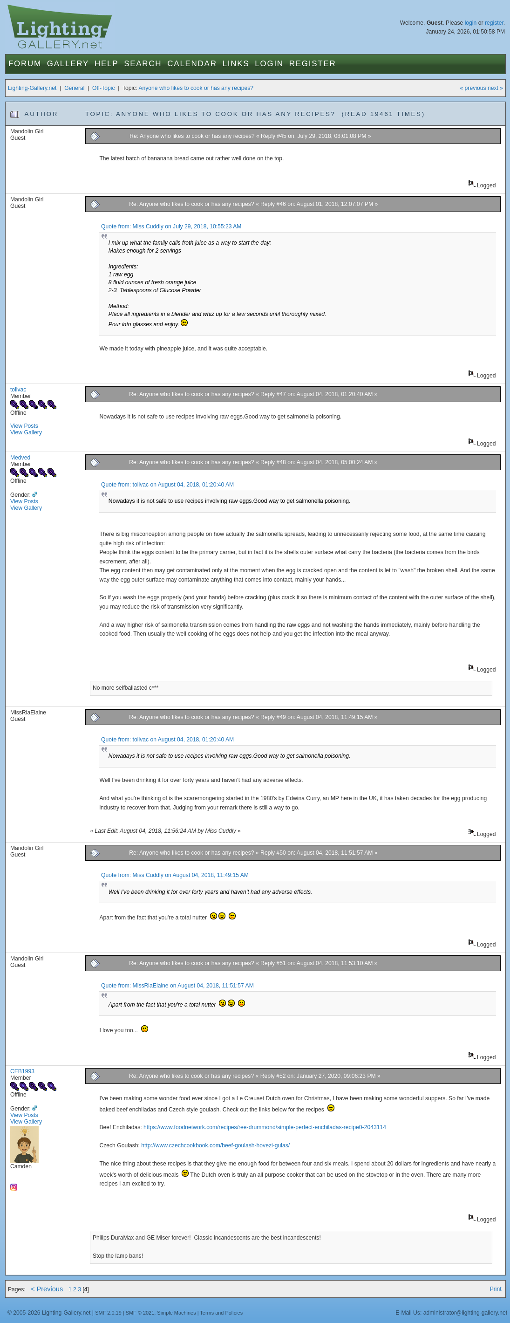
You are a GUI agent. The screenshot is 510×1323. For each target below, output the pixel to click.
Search (143, 63)
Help (106, 63)
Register (312, 63)
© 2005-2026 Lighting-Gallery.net (48, 1312)
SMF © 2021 (140, 1313)
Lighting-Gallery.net (32, 88)
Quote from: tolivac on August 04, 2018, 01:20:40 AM (167, 484)
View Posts (24, 426)
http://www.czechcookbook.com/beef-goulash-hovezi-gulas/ (215, 1145)
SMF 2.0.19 (108, 1313)
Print (496, 1289)
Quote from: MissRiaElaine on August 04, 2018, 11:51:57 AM (177, 985)
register (494, 23)
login (471, 23)
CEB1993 (22, 1071)
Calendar (192, 63)
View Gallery (26, 432)
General (74, 88)
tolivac (18, 389)
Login (269, 63)
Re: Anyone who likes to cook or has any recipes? (191, 136)
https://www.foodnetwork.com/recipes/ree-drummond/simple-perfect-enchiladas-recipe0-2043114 (264, 1127)
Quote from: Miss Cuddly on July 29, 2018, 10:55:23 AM (171, 226)
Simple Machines (176, 1313)
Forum (24, 63)
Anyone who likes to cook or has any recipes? (195, 88)
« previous (473, 88)
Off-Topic (103, 88)
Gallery (68, 63)
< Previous (47, 1289)
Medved (20, 457)
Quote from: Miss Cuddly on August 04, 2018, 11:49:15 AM (175, 875)
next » (495, 88)
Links (236, 63)
